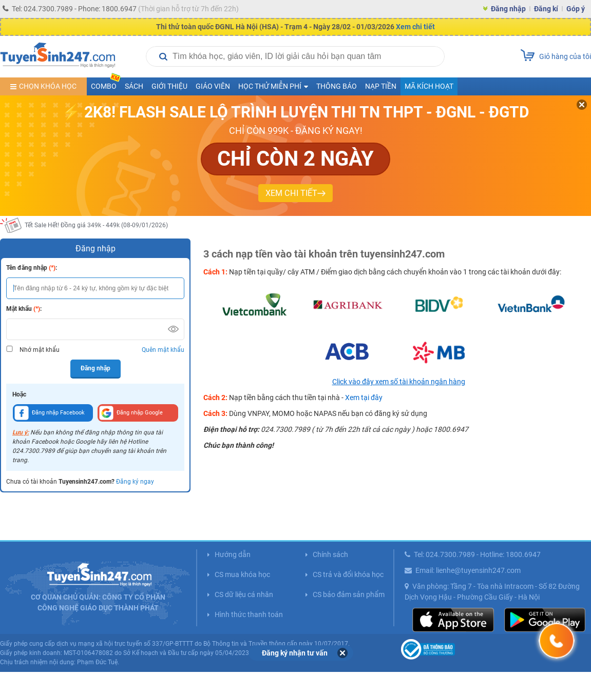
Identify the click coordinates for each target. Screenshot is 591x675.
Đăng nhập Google (131, 413)
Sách (134, 86)
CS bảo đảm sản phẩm (349, 594)
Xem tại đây (364, 397)
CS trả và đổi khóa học (348, 574)
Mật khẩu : (24, 308)
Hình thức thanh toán (249, 614)
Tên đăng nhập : (31, 267)
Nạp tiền (380, 86)
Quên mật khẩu (163, 349)
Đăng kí (546, 8)
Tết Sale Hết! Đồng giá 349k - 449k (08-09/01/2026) (96, 225)
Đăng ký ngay (135, 481)
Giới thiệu (169, 86)
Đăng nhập (508, 8)
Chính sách (330, 554)
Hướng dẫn (233, 554)
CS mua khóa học (242, 574)
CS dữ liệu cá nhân (244, 594)
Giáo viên (213, 86)
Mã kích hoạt (429, 86)
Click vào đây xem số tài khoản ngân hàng (398, 382)
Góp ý (575, 9)
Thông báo (336, 86)
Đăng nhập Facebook (49, 413)
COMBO (106, 83)
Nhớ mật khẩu (40, 349)
